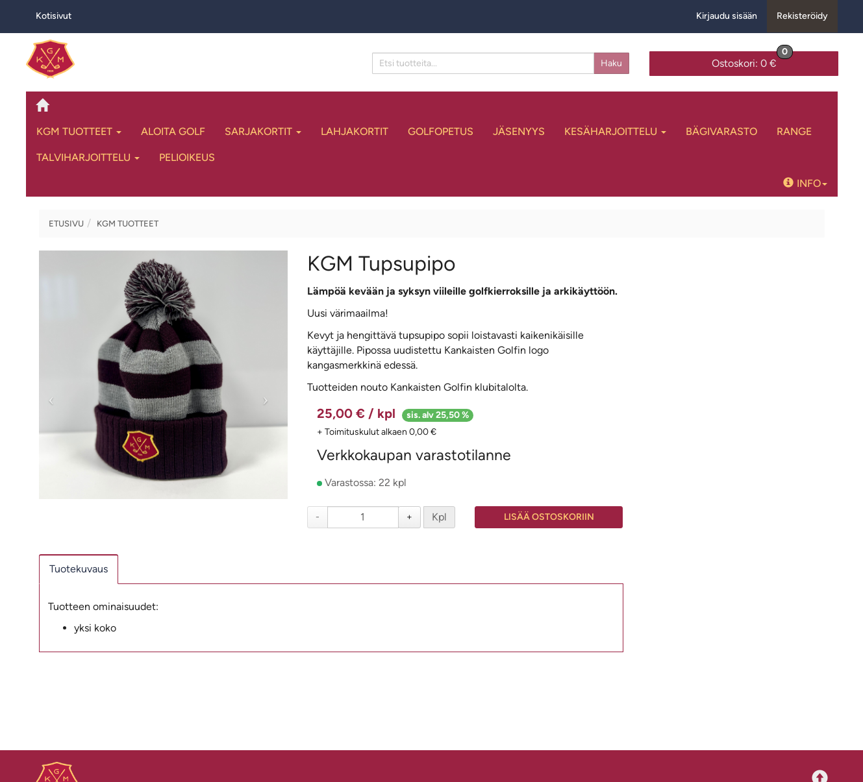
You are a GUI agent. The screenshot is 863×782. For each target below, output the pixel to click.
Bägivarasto (721, 131)
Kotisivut (53, 15)
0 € (752, 60)
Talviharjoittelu (88, 157)
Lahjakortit (354, 131)
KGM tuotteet (78, 131)
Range (794, 131)
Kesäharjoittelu (615, 131)
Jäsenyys (519, 131)
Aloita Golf (173, 131)
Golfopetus (440, 131)
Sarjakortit (263, 131)
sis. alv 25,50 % (437, 415)
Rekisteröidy (802, 15)
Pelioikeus (187, 157)
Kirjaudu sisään (726, 15)
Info (805, 183)
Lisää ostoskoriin (549, 516)
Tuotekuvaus (78, 569)
